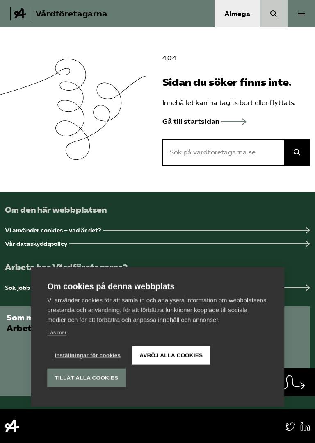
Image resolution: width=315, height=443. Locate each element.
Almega (237, 14)
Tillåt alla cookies (86, 377)
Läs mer (56, 331)
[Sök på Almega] (297, 152)
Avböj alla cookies (171, 354)
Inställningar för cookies (88, 354)
